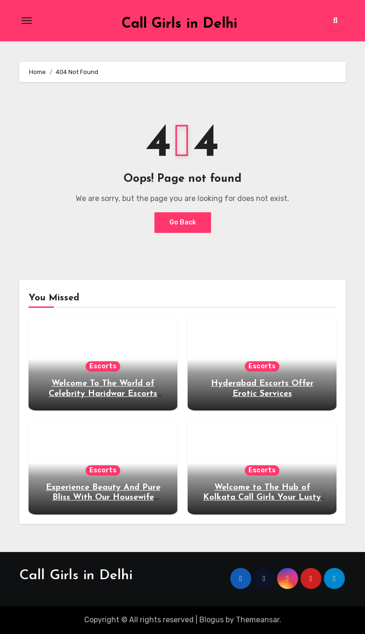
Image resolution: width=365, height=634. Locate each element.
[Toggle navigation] (26, 20)
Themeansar (257, 619)
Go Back (182, 222)
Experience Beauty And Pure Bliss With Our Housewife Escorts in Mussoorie (103, 497)
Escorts (103, 366)
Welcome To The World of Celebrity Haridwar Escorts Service (103, 393)
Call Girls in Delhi (179, 24)
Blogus (211, 619)
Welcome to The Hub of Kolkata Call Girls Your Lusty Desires (262, 497)
